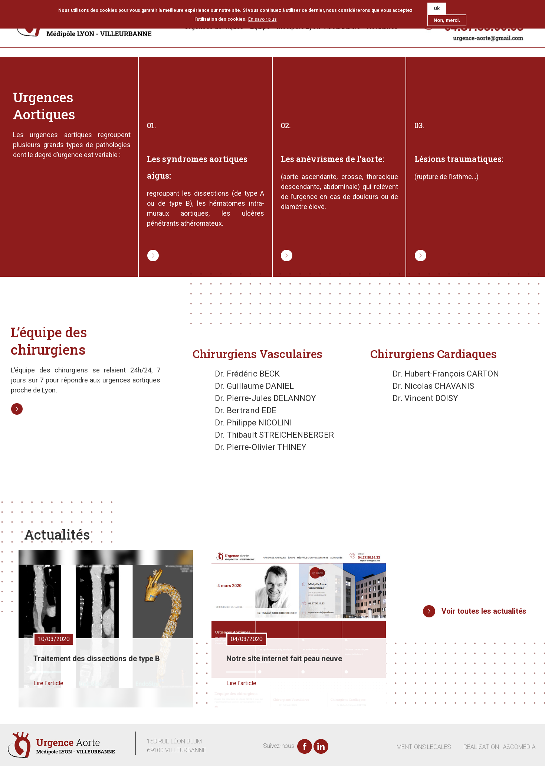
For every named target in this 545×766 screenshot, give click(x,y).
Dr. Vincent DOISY (425, 398)
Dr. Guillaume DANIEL (254, 386)
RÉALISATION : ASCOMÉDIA (499, 746)
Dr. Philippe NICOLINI (253, 422)
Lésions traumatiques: (458, 158)
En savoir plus (262, 16)
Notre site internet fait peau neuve (284, 658)
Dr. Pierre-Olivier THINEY (260, 447)
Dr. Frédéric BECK (247, 373)
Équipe (260, 26)
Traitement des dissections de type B (96, 658)
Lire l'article (48, 683)
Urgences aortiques (213, 26)
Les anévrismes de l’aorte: (332, 158)
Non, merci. (447, 17)
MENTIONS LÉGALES (424, 746)
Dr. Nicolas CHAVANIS (433, 386)
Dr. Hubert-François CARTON (446, 373)
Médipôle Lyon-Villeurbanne (318, 26)
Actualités (382, 26)
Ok (437, 6)
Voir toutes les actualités (483, 611)
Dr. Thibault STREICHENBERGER (274, 435)
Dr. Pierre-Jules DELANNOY (265, 398)
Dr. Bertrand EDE (245, 410)
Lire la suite (148, 249)
